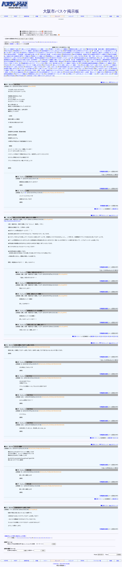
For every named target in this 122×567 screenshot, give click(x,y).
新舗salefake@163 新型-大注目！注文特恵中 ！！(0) (26, 59)
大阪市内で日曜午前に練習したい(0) (75, 61)
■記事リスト (104, 82)
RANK (82, 16)
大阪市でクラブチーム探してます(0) (72, 56)
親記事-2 (115, 209)
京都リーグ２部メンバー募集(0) (58, 49)
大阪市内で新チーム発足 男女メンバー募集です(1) (89, 72)
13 (48, 42)
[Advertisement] (61, 26)
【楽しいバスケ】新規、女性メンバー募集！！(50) (65, 65)
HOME (6, 16)
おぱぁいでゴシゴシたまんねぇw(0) (27, 61)
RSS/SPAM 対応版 (64, 563)
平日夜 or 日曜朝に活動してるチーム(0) (53, 59)
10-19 (98, 336)
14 (50, 42)
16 (55, 42)
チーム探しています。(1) (42, 68)
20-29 (102, 336)
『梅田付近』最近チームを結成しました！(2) (103, 52)
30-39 (107, 336)
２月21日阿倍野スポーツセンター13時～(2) (49, 72)
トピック (70, 16)
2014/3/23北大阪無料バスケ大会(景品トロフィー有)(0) (73, 52)
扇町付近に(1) (109, 72)
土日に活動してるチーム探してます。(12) (93, 65)
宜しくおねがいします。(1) (102, 68)
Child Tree (56, 563)
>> (56, 42)
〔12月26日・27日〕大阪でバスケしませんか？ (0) (39, 75)
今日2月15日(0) (68, 72)
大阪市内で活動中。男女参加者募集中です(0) (35, 58)
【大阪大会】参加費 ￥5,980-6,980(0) (49, 54)
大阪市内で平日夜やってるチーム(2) (60, 58)
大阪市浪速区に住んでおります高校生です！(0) (71, 67)
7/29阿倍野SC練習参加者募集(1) (88, 63)
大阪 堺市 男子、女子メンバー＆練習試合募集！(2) (99, 56)
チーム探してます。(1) (77, 68)
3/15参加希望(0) (110, 70)
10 (40, 42)
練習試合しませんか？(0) (35, 74)
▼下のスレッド (113, 82)
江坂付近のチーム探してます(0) (13, 67)
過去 (117, 16)
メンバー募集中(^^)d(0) (11, 49)
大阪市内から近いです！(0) (87, 70)
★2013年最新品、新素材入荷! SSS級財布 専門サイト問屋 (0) (89, 54)
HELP (15, 16)
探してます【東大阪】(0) (52, 63)
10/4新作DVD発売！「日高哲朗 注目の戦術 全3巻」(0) (20, 54)
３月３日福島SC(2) (30, 72)
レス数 (16, 44)
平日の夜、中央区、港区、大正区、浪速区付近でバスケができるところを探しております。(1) (51, 70)
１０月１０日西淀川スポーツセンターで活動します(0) (25, 65)
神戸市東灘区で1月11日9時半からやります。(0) (77, 51)
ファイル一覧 (97, 16)
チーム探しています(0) (94, 61)
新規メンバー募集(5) (105, 63)
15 (52, 42)
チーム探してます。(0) (50, 67)
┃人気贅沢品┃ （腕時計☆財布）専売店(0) (51, 61)
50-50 (116, 336)
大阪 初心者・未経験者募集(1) (75, 59)
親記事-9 (93, 336)
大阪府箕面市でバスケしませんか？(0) (51, 51)
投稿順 (11, 44)
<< (22, 42)
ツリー (45, 16)
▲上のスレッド (113, 215)
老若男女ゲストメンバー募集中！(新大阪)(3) (26, 51)
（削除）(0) (100, 70)
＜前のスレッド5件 (9, 536)
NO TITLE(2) (46, 65)
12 (45, 42)
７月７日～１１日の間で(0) (26, 68)
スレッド (57, 16)
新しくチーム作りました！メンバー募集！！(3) (82, 74)
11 (43, 42)
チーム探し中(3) (14, 52)
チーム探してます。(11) (104, 74)
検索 (110, 16)
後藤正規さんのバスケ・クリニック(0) (32, 63)
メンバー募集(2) (111, 65)
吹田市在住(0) (66, 54)
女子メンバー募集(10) (20, 74)
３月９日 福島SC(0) (17, 72)
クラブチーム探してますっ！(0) (60, 68)
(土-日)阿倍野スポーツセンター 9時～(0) (56, 74)
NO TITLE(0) (8, 51)
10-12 (116, 438)
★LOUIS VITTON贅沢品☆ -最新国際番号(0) (98, 59)
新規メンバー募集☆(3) (38, 56)
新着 (37, 16)
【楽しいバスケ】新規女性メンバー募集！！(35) (33, 49)
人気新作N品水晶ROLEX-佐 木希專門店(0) (84, 58)
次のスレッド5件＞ (21, 536)
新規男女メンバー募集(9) (53, 56)
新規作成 (26, 16)
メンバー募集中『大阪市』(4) (69, 63)
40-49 (111, 336)
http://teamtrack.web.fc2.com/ (12, 221)
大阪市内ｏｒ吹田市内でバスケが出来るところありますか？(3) (38, 52)
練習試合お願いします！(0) (76, 49)
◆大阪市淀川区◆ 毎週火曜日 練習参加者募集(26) (101, 49)
